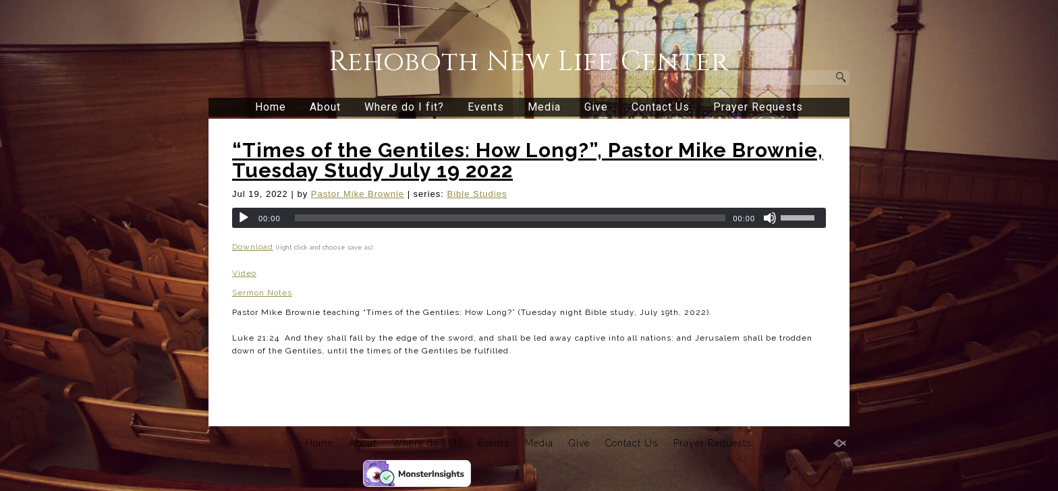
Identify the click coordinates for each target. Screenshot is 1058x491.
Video (244, 273)
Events (486, 106)
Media (544, 106)
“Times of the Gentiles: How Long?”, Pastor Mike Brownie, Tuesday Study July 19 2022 (527, 160)
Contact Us (661, 106)
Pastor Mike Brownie (357, 194)
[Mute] (770, 218)
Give (596, 106)
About (325, 106)
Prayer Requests (758, 106)
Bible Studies (477, 194)
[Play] (243, 218)
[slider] (510, 217)
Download (252, 247)
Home (270, 106)
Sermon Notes (262, 292)
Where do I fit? (404, 106)
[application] (529, 218)
